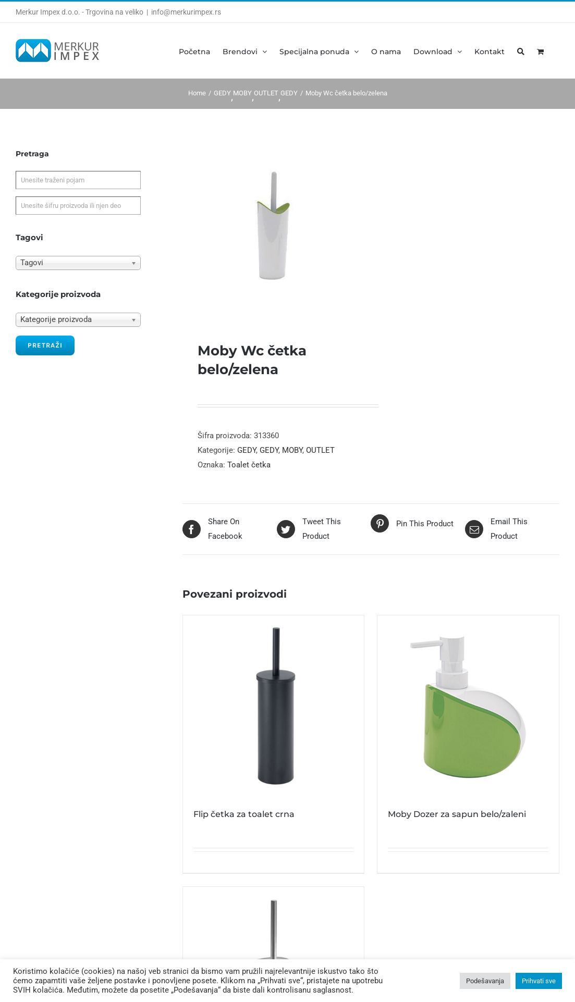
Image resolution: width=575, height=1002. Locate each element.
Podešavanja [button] (485, 981)
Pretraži (45, 345)
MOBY (292, 450)
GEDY (246, 450)
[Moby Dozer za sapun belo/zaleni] (468, 706)
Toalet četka (249, 464)
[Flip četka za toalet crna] (273, 706)
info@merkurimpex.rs (186, 12)
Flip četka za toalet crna (244, 814)
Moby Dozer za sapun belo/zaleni (457, 814)
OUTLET (320, 450)
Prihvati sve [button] (539, 981)
